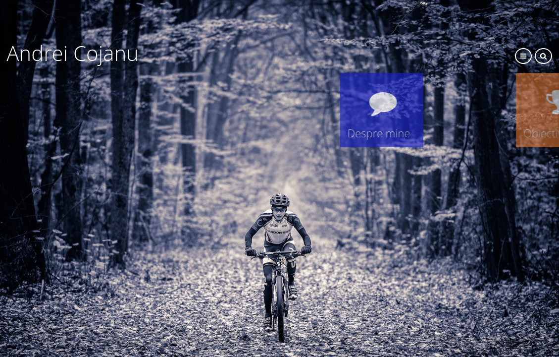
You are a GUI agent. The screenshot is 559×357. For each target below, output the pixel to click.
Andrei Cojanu (352, 53)
